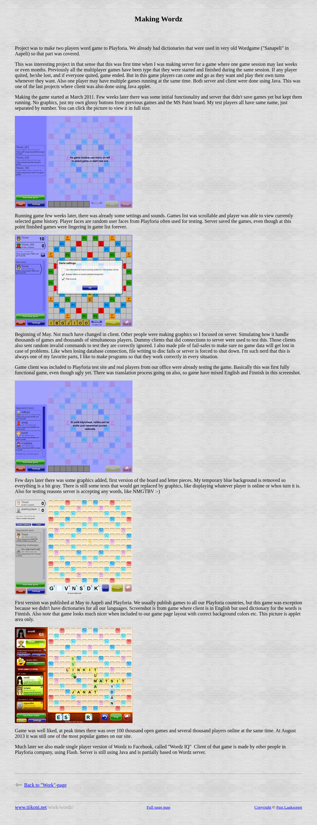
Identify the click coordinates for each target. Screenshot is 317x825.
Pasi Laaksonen (289, 807)
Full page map (158, 807)
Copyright (262, 807)
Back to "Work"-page (41, 785)
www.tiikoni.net (31, 807)
